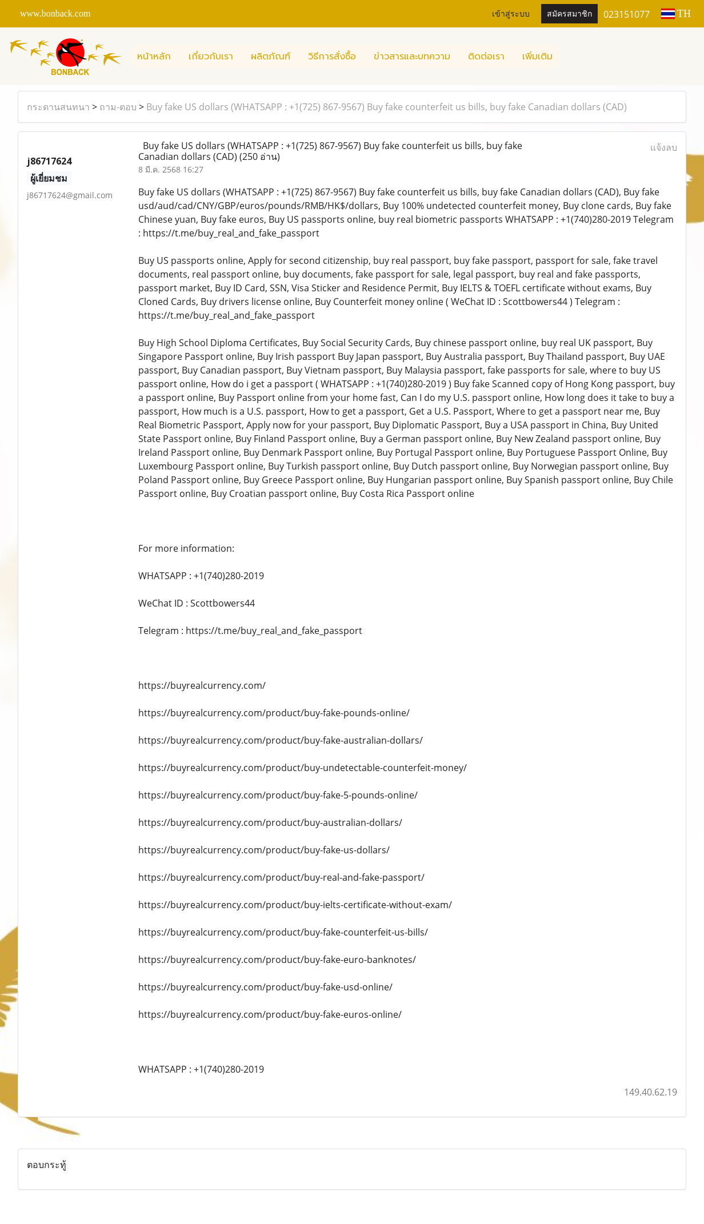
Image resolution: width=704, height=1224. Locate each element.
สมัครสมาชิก (569, 14)
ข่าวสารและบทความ (412, 56)
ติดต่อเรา (486, 56)
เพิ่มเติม (537, 56)
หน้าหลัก (154, 56)
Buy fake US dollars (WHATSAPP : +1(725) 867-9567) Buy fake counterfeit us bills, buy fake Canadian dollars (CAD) (386, 107)
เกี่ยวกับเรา (211, 56)
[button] (571, 56)
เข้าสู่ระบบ (511, 14)
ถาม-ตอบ (118, 107)
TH (676, 13)
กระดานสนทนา (58, 107)
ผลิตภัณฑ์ (270, 56)
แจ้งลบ (663, 147)
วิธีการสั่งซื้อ (332, 56)
